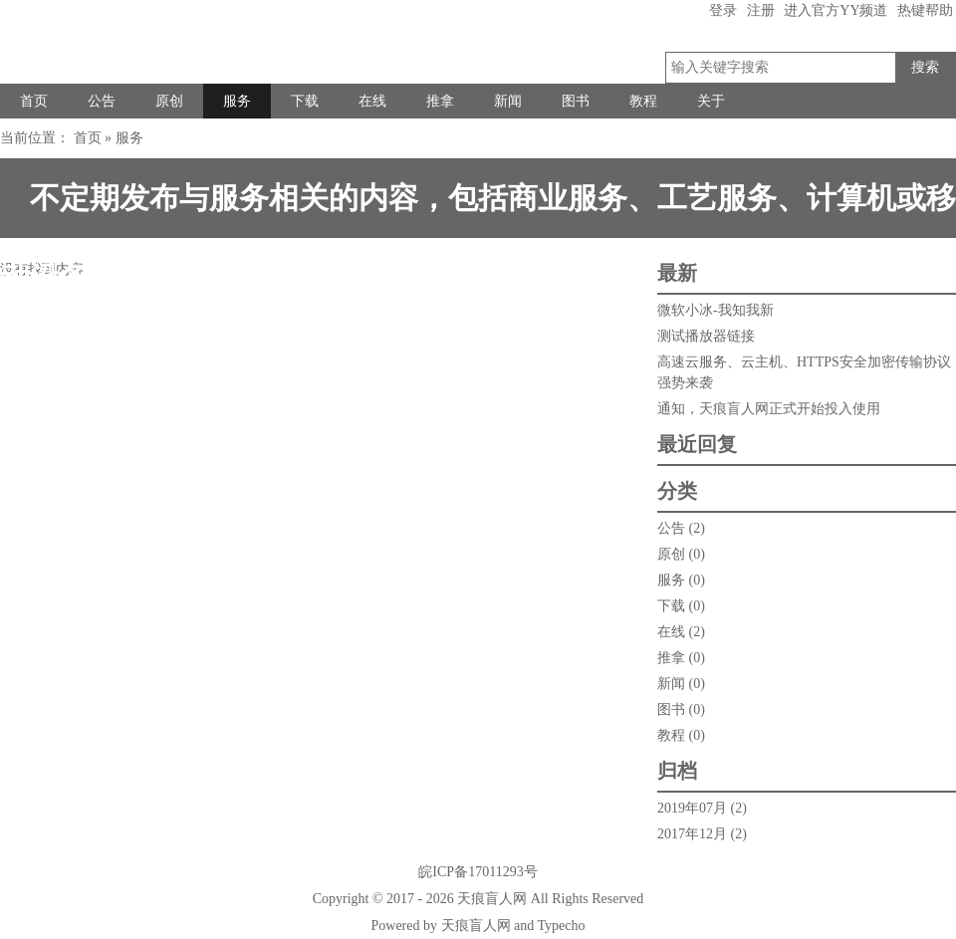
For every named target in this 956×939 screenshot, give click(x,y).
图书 (576, 101)
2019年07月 (692, 808)
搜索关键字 (894, 52)
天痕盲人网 (492, 898)
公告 (102, 101)
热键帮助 (925, 10)
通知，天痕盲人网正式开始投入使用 (768, 408)
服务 (237, 101)
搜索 (925, 67)
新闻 (508, 101)
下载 (305, 101)
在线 (372, 101)
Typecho (561, 925)
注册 (761, 10)
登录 (723, 10)
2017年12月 (692, 833)
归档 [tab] (677, 771)
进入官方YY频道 (835, 10)
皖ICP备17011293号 (477, 871)
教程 (643, 101)
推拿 (440, 101)
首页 (34, 101)
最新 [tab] (677, 273)
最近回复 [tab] (697, 444)
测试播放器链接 (706, 336)
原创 (169, 101)
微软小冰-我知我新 (715, 310)
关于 (711, 101)
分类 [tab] (677, 491)
